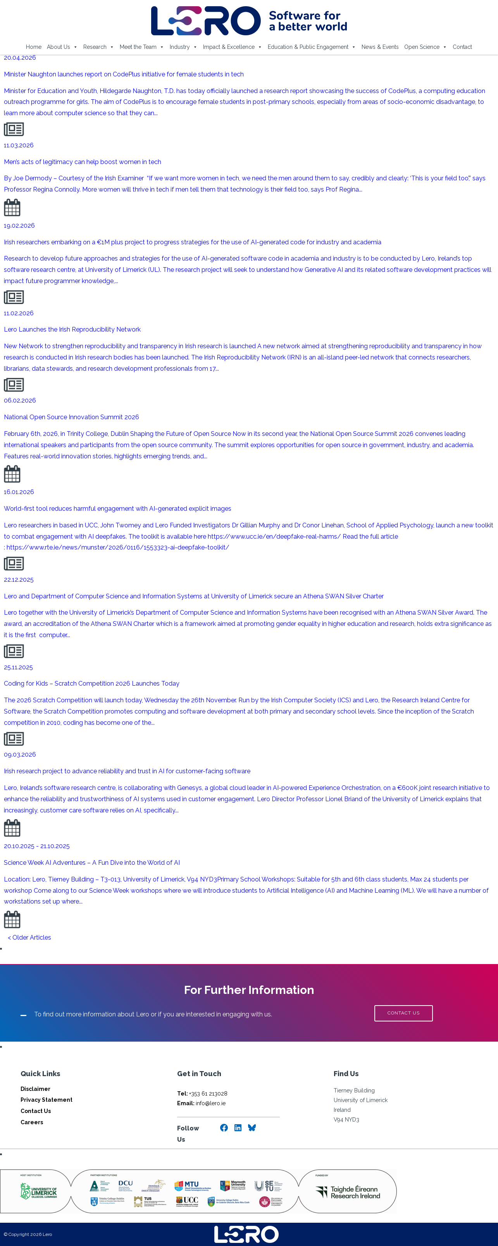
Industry (184, 47)
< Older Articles (29, 937)
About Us (62, 47)
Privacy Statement (46, 1100)
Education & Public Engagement (312, 47)
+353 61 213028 (202, 1093)
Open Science (425, 47)
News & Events (380, 47)
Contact (462, 47)
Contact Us (36, 1111)
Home (33, 47)
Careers (32, 1122)
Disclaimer (35, 1089)
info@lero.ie (201, 1103)
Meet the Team (142, 47)
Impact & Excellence (232, 47)
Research (98, 47)
